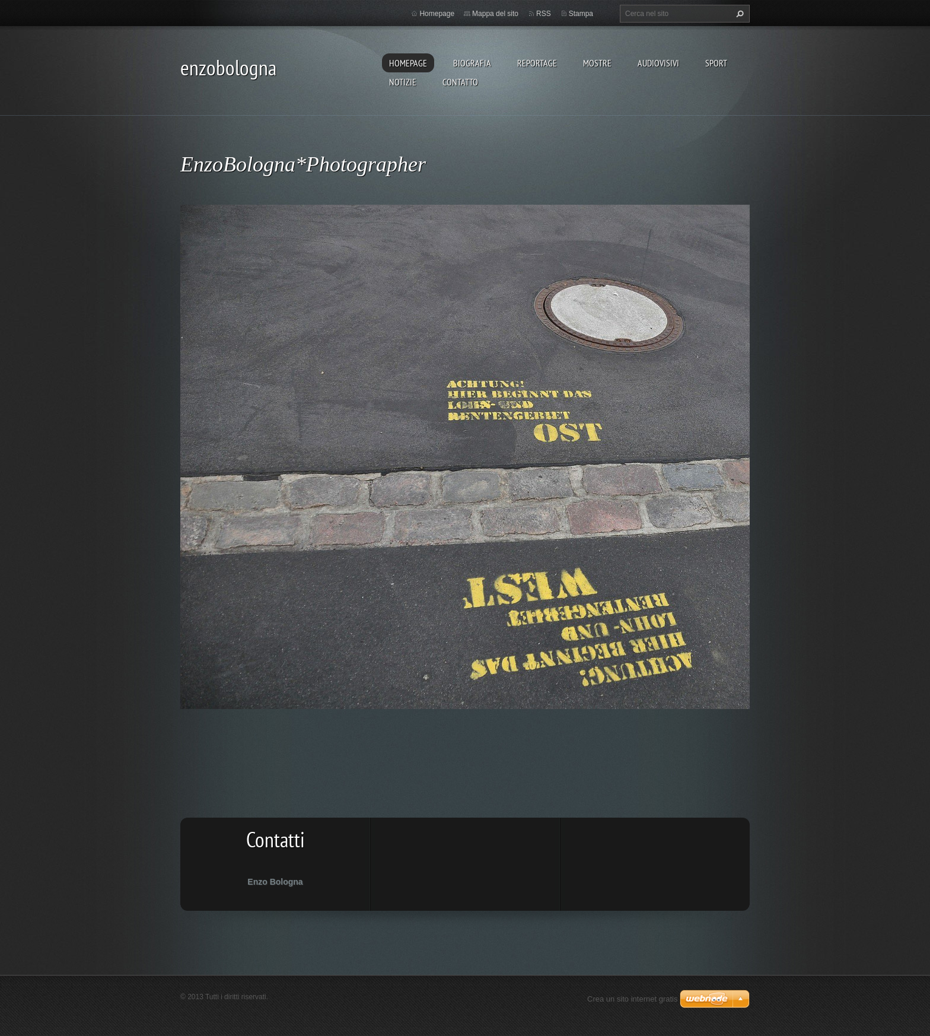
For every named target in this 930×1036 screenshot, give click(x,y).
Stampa (581, 13)
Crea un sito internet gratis (632, 998)
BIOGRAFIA (472, 63)
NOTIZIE (402, 82)
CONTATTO (460, 82)
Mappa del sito (495, 13)
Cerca (738, 14)
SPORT (716, 63)
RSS (543, 13)
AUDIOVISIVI (658, 63)
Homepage (408, 63)
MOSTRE (597, 63)
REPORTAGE (537, 63)
